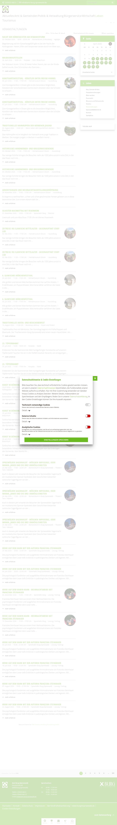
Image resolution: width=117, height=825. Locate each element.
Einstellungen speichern (56, 440)
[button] (95, 378)
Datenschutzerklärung (78, 396)
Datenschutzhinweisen (46, 388)
